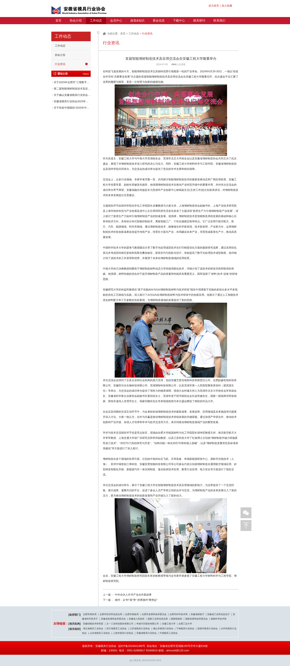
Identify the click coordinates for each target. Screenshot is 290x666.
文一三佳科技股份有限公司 (119, 623)
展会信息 (159, 20)
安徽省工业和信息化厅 (218, 614)
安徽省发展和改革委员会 (113, 618)
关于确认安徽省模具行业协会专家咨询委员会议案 (71, 94)
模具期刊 (199, 20)
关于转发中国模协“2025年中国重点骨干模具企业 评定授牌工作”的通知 (71, 107)
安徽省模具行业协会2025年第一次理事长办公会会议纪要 (71, 101)
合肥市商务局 (89, 614)
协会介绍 (76, 20)
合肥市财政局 (132, 614)
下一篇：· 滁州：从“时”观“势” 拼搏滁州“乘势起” (130, 599)
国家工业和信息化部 (158, 618)
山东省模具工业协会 (100, 633)
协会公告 (60, 54)
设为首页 (214, 5)
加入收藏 (227, 5)
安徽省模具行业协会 (146, 633)
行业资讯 (60, 64)
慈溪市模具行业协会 (207, 628)
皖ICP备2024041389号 (131, 645)
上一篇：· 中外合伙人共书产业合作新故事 (127, 594)
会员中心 (116, 20)
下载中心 (179, 20)
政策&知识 (137, 20)
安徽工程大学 (169, 623)
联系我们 (219, 20)
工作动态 (96, 20)
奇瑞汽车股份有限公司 (147, 623)
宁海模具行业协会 (185, 628)
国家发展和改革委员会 (196, 618)
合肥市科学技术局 (179, 614)
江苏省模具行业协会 (140, 628)
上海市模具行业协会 (123, 633)
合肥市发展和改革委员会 (154, 614)
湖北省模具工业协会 (93, 628)
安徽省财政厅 (197, 614)
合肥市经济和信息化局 (111, 614)
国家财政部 (176, 618)
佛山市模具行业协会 (163, 628)
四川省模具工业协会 (116, 628)
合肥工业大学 (185, 623)
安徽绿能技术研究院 (93, 623)
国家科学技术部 (218, 618)
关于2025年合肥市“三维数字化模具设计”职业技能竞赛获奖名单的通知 (71, 82)
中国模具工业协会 (169, 633)
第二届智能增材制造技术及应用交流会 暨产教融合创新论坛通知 (71, 88)
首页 (58, 20)
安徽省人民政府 (136, 618)
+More (85, 74)
